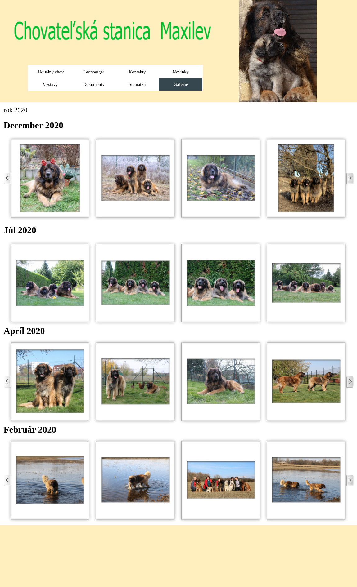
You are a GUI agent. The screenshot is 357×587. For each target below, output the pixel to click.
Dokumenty (93, 84)
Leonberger (93, 71)
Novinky (180, 71)
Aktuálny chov (50, 71)
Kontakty (137, 71)
